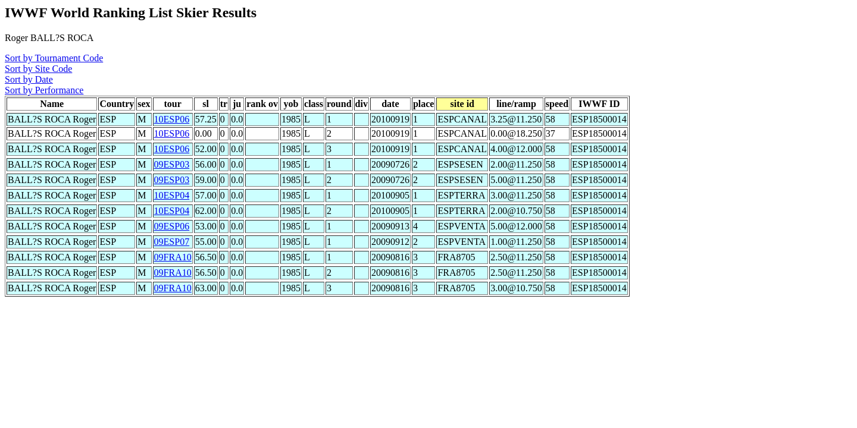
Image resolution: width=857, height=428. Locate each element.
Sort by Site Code (38, 69)
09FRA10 (173, 257)
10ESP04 (172, 195)
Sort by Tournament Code (54, 58)
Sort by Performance (44, 90)
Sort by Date (29, 79)
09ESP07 (172, 242)
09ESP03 (172, 164)
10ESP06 (172, 119)
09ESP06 (172, 226)
